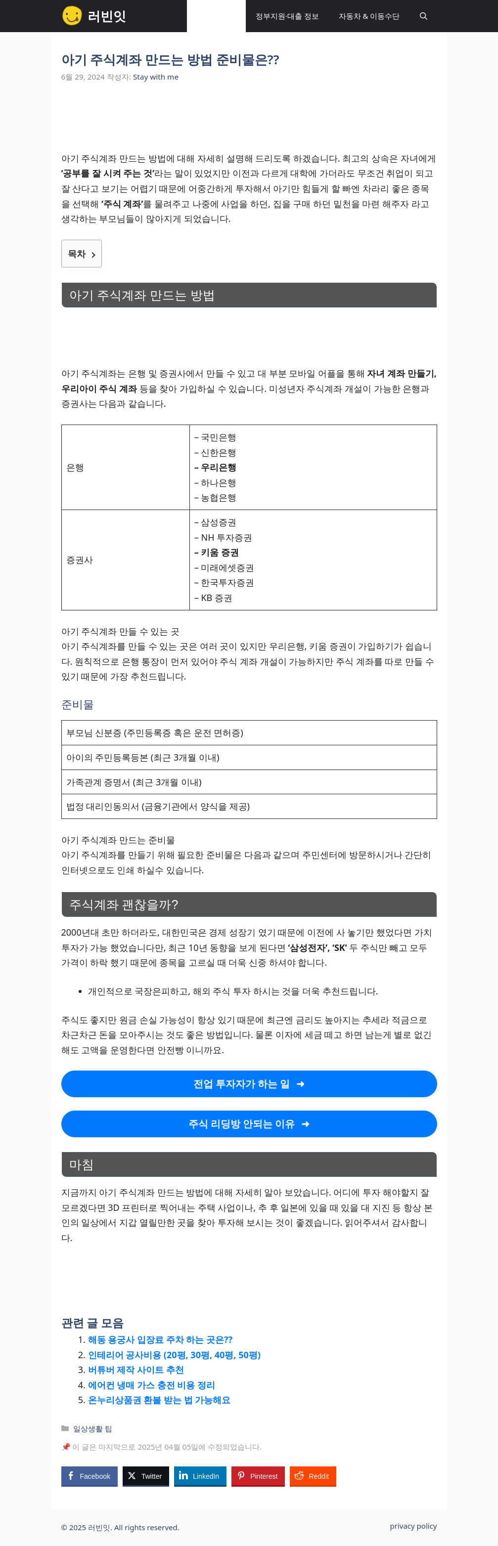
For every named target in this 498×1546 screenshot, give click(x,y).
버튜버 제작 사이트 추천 (136, 1369)
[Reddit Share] (313, 1475)
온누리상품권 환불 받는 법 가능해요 (159, 1400)
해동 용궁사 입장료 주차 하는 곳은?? (160, 1339)
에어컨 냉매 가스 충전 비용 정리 (151, 1385)
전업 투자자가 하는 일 (241, 1083)
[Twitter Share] (146, 1475)
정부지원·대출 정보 (287, 16)
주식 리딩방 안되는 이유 (243, 1123)
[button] (423, 16)
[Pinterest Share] (258, 1475)
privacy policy (413, 1526)
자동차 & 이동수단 (369, 16)
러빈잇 (107, 16)
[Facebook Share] (89, 1475)
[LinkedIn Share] (200, 1475)
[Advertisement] (249, 122)
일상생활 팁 (216, 16)
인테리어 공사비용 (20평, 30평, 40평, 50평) (174, 1355)
